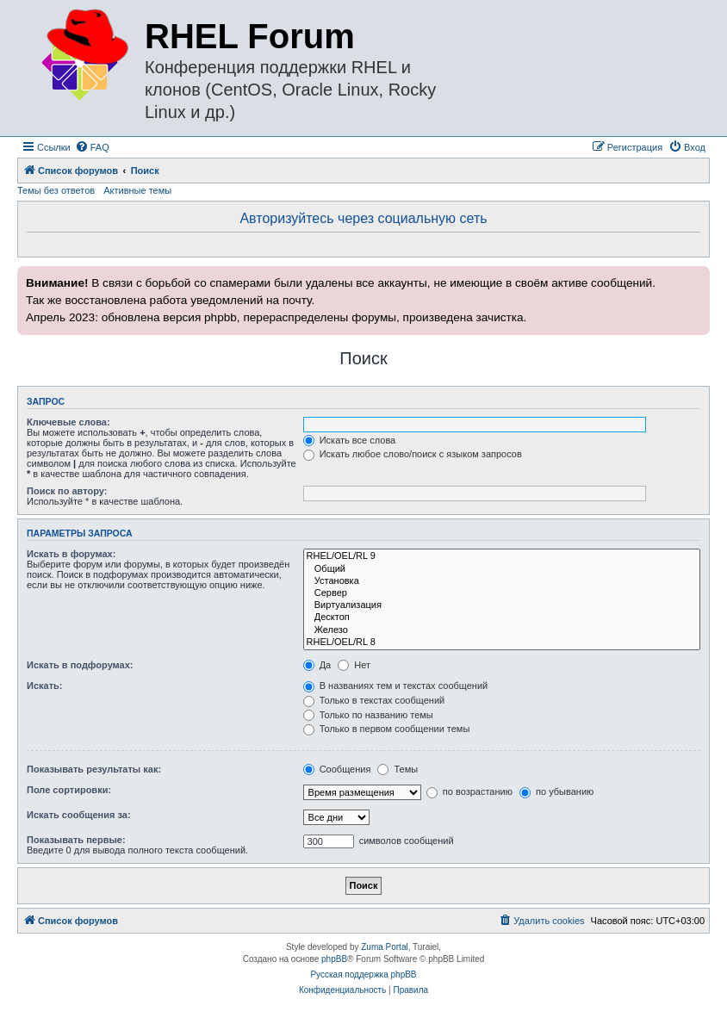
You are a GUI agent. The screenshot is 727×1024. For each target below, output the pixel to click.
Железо (502, 630)
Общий (502, 569)
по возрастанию (469, 791)
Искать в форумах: (71, 554)
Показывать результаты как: (94, 769)
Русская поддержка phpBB (363, 974)
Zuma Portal (384, 947)
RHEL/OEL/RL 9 (502, 556)
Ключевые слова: (68, 422)
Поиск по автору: (67, 491)
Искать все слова (349, 440)
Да (317, 665)
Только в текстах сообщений (374, 700)
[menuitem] (92, 147)
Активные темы (137, 190)
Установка (502, 581)
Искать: (44, 685)
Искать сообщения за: (79, 815)
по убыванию (556, 791)
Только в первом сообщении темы (386, 728)
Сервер (502, 593)
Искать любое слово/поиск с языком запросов (412, 454)
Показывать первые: (76, 840)
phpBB (334, 959)
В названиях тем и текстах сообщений (395, 685)
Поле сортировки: (69, 790)
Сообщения (337, 769)
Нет (354, 665)
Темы (397, 769)
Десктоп (502, 617)
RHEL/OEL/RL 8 (502, 642)
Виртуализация (502, 605)
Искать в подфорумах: (80, 665)
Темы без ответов (56, 190)
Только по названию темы (368, 715)
